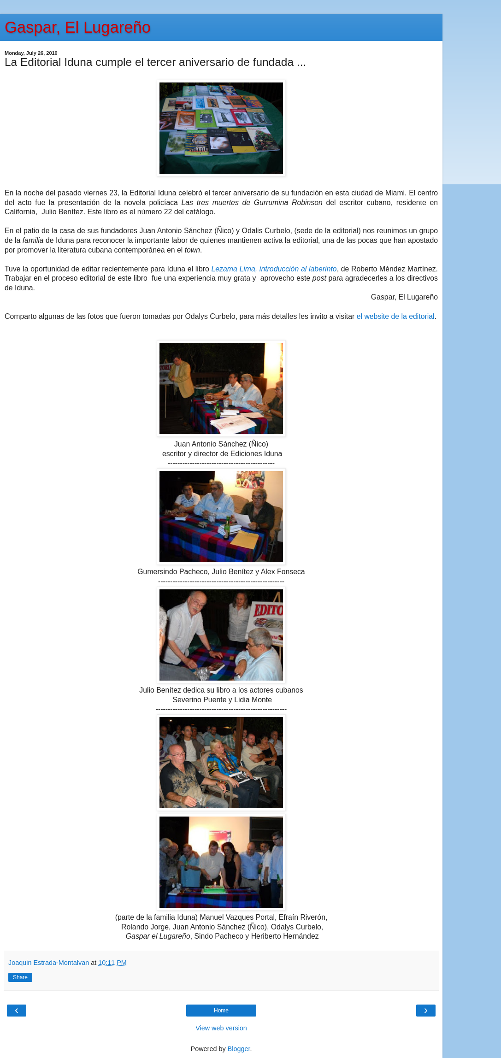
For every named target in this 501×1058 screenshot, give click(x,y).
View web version (221, 1028)
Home (221, 1010)
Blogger (239, 1048)
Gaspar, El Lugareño (78, 27)
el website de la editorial (396, 316)
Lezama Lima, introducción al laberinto (273, 269)
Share (20, 977)
